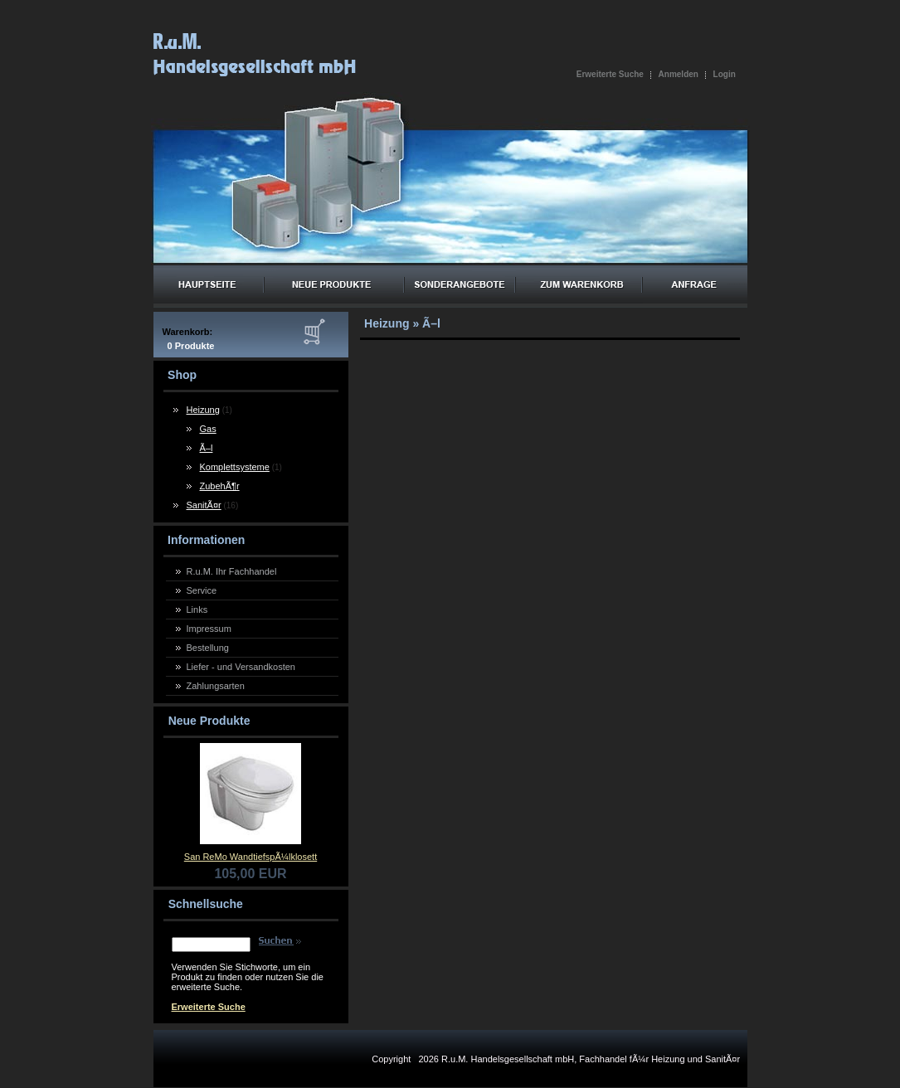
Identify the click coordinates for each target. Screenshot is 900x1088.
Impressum (209, 629)
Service (202, 590)
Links (197, 609)
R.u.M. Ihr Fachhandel (232, 571)
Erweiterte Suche (610, 74)
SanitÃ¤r (204, 505)
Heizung (203, 410)
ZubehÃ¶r (220, 486)
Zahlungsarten (216, 686)
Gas (208, 429)
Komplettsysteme (235, 467)
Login (724, 74)
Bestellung (208, 648)
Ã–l (206, 448)
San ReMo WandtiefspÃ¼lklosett (250, 857)
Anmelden (678, 74)
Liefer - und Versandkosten (241, 667)
